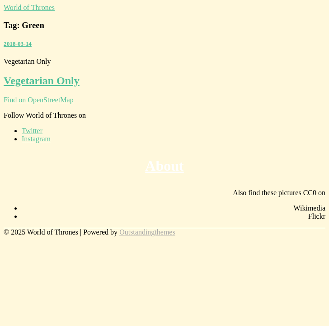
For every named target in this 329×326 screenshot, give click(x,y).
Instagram (36, 139)
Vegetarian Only (42, 80)
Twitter (32, 130)
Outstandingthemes (147, 232)
